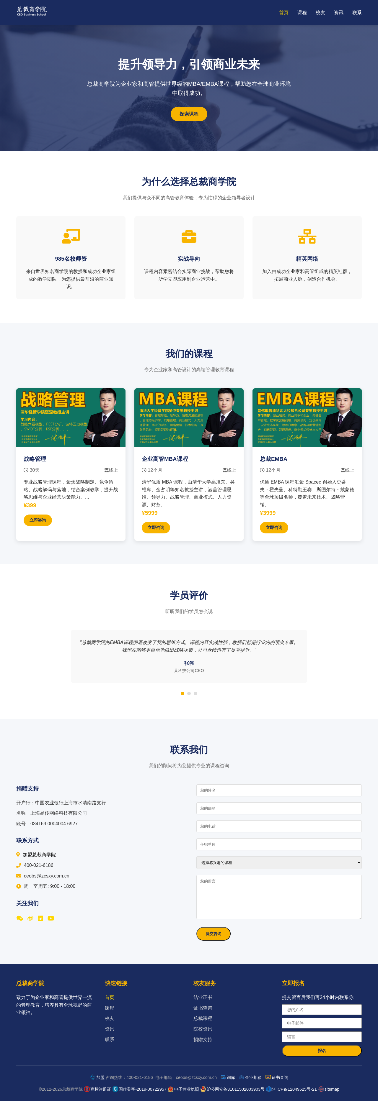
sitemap (332, 1089)
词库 (231, 1077)
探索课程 (189, 113)
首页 (284, 12)
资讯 (338, 12)
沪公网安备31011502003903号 (236, 1089)
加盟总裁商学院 (36, 854)
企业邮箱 (253, 1077)
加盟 (100, 1077)
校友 (320, 12)
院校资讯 (202, 1028)
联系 (357, 12)
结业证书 (202, 997)
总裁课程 (202, 1018)
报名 (322, 1050)
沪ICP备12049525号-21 (294, 1089)
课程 (302, 12)
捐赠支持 (202, 1039)
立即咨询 (38, 520)
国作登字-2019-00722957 (143, 1089)
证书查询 (202, 1007)
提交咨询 (213, 933)
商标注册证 (100, 1089)
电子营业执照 (186, 1089)
